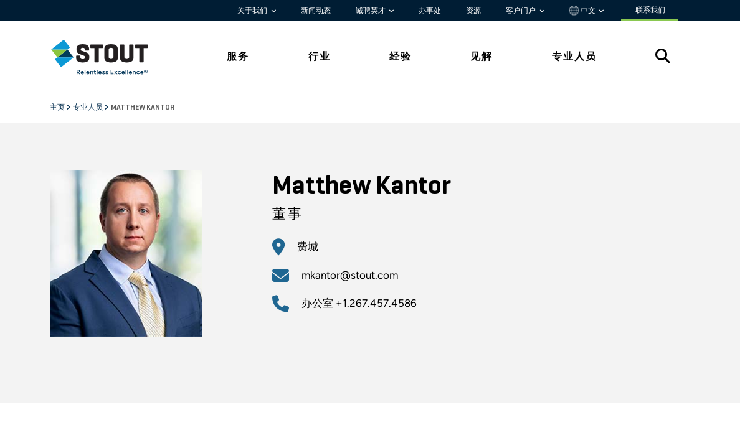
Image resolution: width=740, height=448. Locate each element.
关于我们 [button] (253, 10)
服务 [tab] (238, 56)
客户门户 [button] (522, 10)
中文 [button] (583, 10)
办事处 (430, 10)
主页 (58, 107)
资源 (473, 10)
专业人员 (88, 107)
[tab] (109, 57)
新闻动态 (316, 10)
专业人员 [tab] (574, 56)
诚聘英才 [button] (371, 10)
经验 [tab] (400, 56)
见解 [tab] (481, 56)
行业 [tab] (319, 56)
